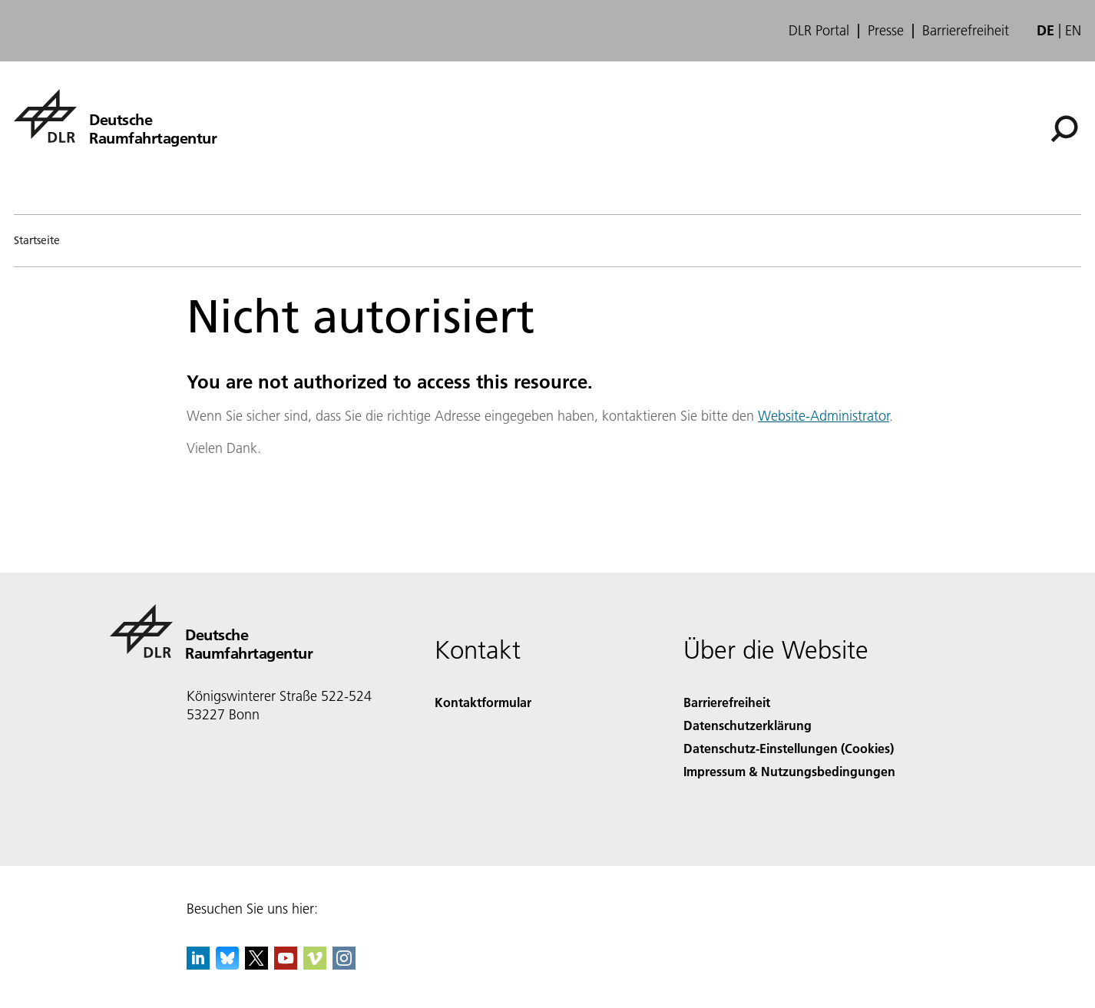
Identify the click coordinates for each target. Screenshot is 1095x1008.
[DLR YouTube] (285, 964)
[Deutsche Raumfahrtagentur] (115, 116)
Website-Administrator (823, 416)
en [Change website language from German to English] (1073, 30)
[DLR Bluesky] (227, 964)
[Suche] (1064, 129)
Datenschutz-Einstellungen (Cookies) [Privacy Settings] (788, 748)
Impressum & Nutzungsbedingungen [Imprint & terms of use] (789, 771)
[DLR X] (256, 964)
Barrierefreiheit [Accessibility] (726, 702)
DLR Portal (819, 30)
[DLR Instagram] (344, 964)
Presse (886, 30)
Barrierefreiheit (965, 30)
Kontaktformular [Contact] (483, 702)
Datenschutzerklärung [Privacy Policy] (747, 725)
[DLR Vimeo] (314, 964)
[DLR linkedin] (198, 964)
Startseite (37, 240)
